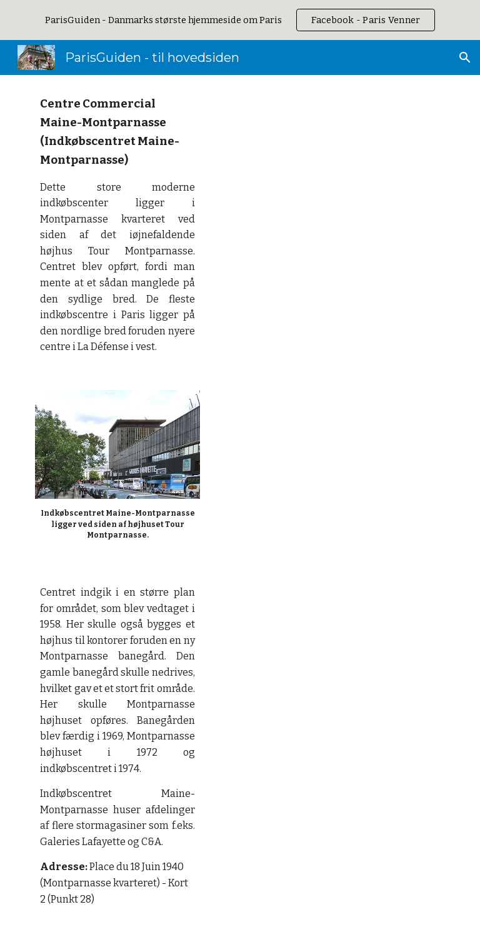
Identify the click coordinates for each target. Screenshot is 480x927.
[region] (240, 20)
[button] (465, 58)
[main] (117, 225)
